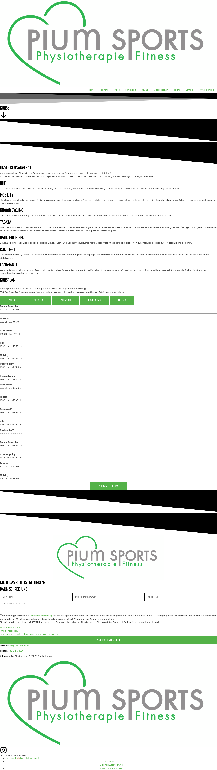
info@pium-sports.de (18, 645)
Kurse (117, 89)
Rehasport (130, 89)
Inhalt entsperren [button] (9, 630)
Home (91, 89)
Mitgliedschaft (161, 89)
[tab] (12, 300)
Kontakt (189, 89)
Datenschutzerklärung (41, 615)
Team (177, 89)
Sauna (145, 89)
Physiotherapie (206, 89)
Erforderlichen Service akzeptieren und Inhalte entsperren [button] (29, 634)
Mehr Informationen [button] (10, 627)
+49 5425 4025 (16, 651)
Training (104, 89)
